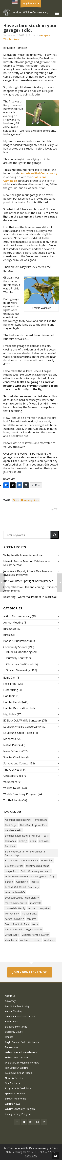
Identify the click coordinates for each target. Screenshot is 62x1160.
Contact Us (31, 1155)
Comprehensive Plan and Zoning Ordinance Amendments (30, 589)
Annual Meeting (13, 622)
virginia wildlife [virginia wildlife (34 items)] (34, 929)
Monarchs (9, 739)
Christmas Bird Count (19, 664)
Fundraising (10, 690)
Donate (9, 1036)
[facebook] (17, 1122)
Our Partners (12, 1083)
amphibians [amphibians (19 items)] (41, 819)
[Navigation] (57, 13)
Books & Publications (16, 641)
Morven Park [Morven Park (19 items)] (12, 913)
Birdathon (9, 628)
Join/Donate (32, 3)
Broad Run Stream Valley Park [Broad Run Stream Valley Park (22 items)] (21, 860)
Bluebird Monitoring (19, 652)
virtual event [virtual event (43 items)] (12, 934)
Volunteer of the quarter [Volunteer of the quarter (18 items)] (35, 934)
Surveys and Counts (15, 763)
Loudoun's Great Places (18, 733)
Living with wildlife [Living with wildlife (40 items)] (15, 892)
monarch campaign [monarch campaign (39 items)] (39, 908)
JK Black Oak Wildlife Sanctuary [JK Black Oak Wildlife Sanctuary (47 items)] (22, 887)
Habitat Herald (12, 702)
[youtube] (24, 1122)
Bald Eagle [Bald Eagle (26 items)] (11, 825)
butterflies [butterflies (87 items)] (47, 860)
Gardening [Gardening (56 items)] (22, 881)
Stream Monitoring (18, 670)
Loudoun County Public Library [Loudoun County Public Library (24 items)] (22, 897)
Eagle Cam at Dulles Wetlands (22, 1042)
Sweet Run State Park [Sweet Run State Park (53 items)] (17, 924)
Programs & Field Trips (18, 1088)
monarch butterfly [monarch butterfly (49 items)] (15, 908)
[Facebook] (6, 485)
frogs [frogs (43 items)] (53, 876)
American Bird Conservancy (39, 173)
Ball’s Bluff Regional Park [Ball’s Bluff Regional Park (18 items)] (33, 825)
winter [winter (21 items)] (37, 940)
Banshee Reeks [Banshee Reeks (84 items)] (13, 830)
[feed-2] (44, 1122)
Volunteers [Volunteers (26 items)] (11, 940)
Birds (6, 635)
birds (16, 500)
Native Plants (11, 745)
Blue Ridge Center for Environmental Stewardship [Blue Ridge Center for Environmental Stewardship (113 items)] (25, 853)
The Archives (11, 39)
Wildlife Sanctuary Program (20, 794)
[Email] (26, 485)
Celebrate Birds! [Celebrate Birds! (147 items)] (14, 865)
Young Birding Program (18, 1114)
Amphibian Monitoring (17, 1006)
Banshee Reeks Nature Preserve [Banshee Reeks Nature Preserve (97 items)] (22, 835)
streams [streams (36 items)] (31, 918)
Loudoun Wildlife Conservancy (22, 726)
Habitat (8, 696)
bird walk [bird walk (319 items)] (44, 841)
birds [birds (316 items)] (33, 841)
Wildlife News (11, 788)
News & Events (12, 751)
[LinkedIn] (19, 485)
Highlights (9, 714)
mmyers (45, 35)
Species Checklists (14, 757)
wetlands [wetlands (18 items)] (25, 940)
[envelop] (37, 1122)
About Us (10, 995)
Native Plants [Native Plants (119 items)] (29, 913)
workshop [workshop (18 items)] (49, 940)
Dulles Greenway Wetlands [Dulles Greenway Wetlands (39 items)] (35, 871)
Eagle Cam (9, 677)
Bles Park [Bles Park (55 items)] (10, 846)
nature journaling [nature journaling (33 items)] (14, 918)
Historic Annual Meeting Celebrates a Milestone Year (26, 563)
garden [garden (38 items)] (9, 881)
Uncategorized (12, 776)
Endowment (12, 1047)
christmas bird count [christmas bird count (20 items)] (37, 865)
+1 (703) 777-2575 (45, 1152)
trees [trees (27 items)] (35, 924)
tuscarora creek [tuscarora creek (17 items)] (13, 929)
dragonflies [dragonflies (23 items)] (11, 871)
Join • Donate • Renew (30, 972)
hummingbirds (30, 500)
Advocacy (10, 1001)
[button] (54, 535)
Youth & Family (12, 800)
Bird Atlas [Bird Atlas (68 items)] (10, 841)
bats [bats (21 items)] (46, 835)
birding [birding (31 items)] (23, 841)
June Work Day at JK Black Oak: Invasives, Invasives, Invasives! (28, 573)
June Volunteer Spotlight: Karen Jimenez (28, 581)
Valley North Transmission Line (22, 555)
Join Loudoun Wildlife (16, 1067)
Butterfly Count (15, 658)
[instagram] (31, 1122)
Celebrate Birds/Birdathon (20, 1016)
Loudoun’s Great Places (18, 1072)
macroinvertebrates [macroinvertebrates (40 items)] (16, 903)
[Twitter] (13, 485)
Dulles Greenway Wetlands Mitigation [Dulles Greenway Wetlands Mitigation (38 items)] (25, 876)
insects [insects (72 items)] (35, 881)
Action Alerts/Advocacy (17, 616)
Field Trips (9, 684)
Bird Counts (11, 1021)
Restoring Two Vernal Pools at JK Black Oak (30, 597)
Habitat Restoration (15, 708)
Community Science (15, 647)
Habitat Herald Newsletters (21, 1052)
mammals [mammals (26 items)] (35, 903)
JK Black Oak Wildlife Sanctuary (22, 720)
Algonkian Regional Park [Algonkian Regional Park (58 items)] (18, 819)
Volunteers (10, 782)
